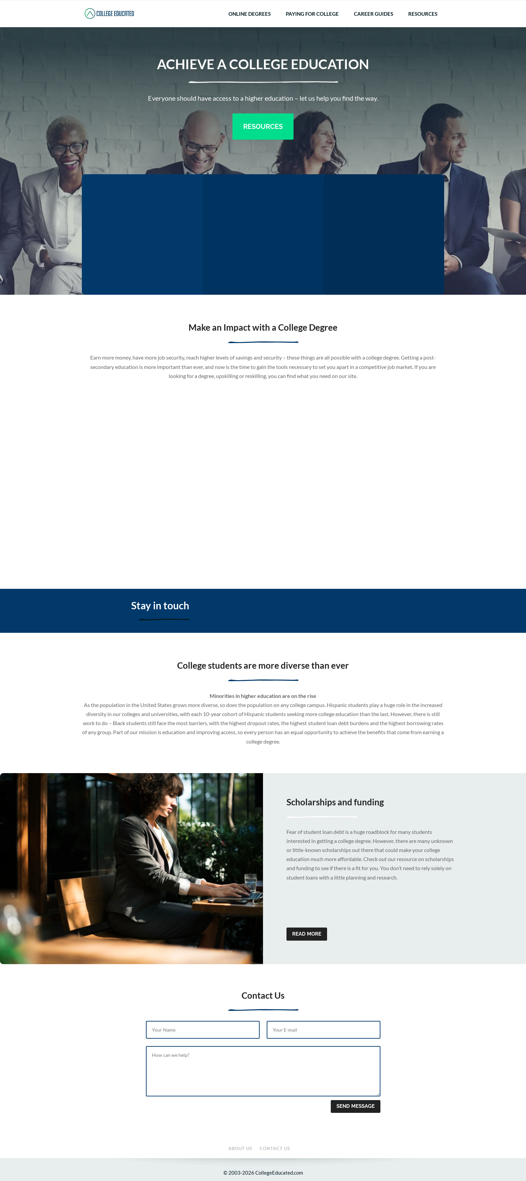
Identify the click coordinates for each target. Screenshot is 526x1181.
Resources (422, 24)
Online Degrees (249, 24)
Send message (355, 1106)
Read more (306, 934)
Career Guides (373, 24)
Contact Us (434, 4)
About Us (410, 4)
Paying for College (312, 24)
